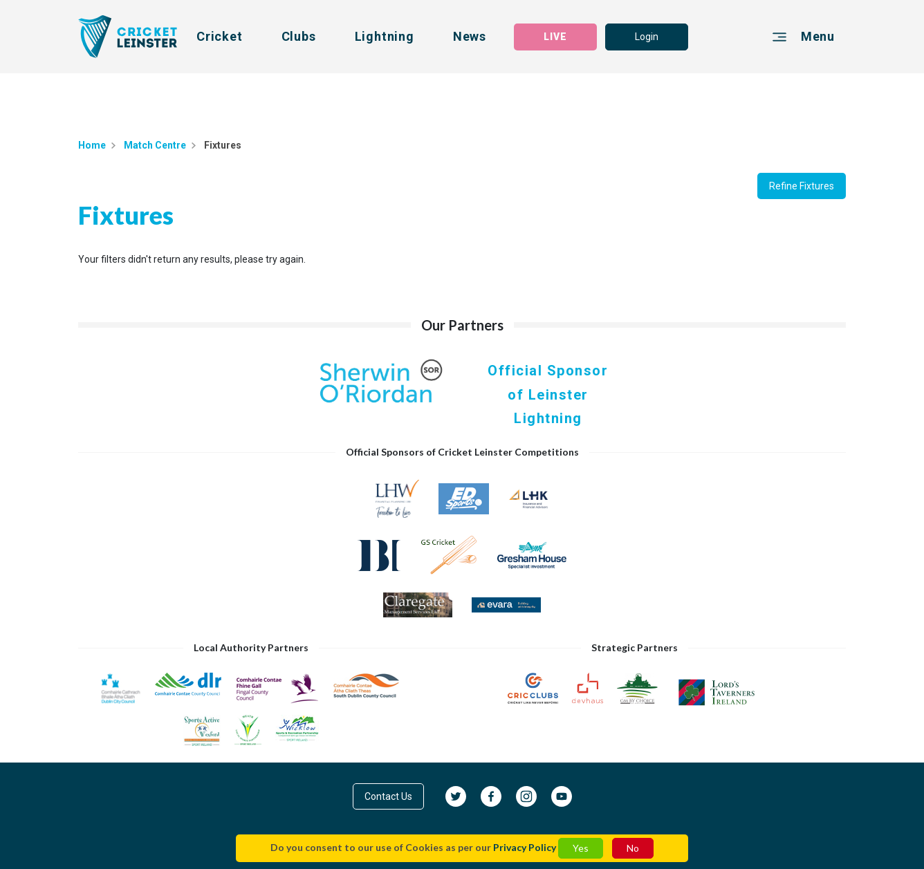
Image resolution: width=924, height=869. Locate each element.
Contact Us (388, 796)
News (469, 36)
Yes (581, 848)
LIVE (555, 36)
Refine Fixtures (801, 185)
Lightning (384, 36)
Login (646, 36)
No (633, 848)
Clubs (298, 36)
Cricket (219, 36)
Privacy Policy (524, 847)
